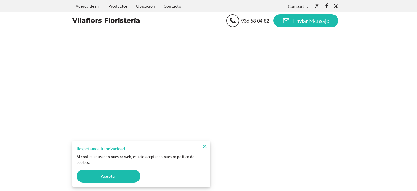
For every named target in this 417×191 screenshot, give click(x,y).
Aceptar (108, 176)
